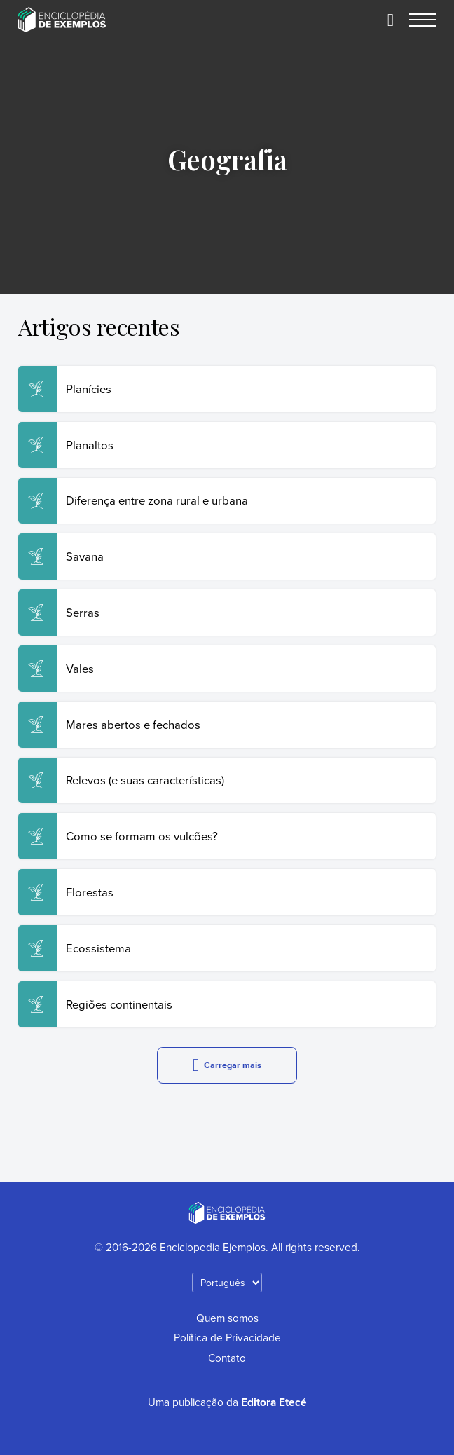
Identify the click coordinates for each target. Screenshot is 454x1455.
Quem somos (227, 1317)
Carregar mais (227, 1065)
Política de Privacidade (227, 1337)
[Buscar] (390, 20)
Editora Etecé (274, 1402)
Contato (227, 1357)
